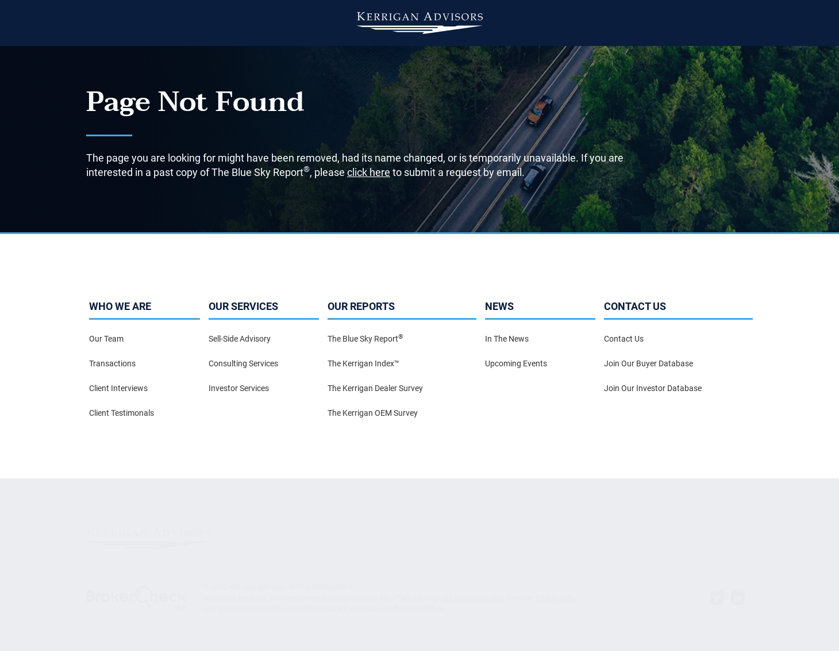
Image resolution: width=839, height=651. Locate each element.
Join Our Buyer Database (648, 363)
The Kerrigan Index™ (363, 363)
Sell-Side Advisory (240, 338)
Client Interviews (118, 388)
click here (368, 172)
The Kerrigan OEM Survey (373, 413)
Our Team (106, 338)
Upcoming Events (516, 363)
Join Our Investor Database (653, 388)
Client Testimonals (121, 413)
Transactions (112, 363)
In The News (507, 338)
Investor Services (239, 388)
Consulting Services (243, 363)
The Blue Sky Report (365, 338)
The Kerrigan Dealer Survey (375, 388)
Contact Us (624, 338)
